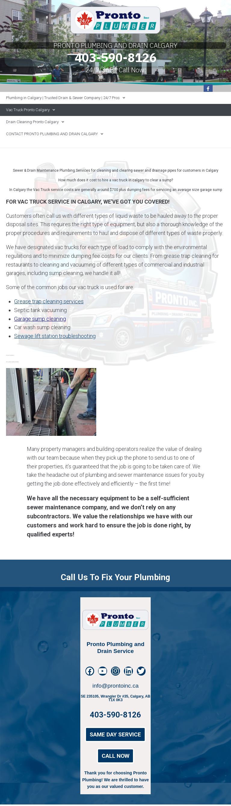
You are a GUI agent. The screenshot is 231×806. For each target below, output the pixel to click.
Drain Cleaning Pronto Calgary (35, 121)
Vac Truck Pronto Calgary (30, 109)
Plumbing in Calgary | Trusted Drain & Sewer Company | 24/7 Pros (65, 97)
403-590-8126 (115, 57)
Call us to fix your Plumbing (115, 593)
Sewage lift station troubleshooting (55, 336)
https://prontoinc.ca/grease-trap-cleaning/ (12, 361)
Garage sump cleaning (40, 319)
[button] (115, 736)
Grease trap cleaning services (49, 301)
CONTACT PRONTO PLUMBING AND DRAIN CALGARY (54, 134)
